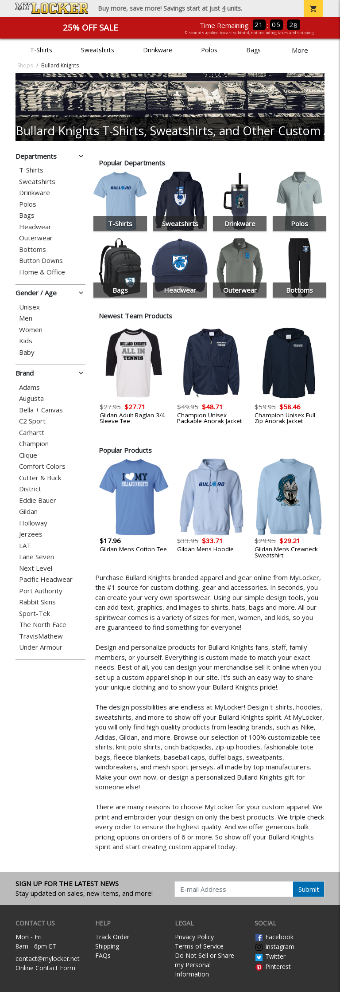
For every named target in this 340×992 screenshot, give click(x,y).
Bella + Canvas (41, 410)
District (30, 489)
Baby (27, 352)
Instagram (274, 946)
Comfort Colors (42, 466)
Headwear (35, 227)
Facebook (274, 937)
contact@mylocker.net (47, 958)
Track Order (112, 937)
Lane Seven (36, 557)
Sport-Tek (34, 613)
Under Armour (40, 647)
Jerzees (30, 534)
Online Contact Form (45, 968)
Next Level (35, 568)
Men (25, 318)
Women (30, 329)
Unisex (29, 307)
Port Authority (40, 591)
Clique (28, 455)
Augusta (31, 398)
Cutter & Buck (40, 478)
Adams (29, 387)
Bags (253, 50)
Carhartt (31, 432)
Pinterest (273, 966)
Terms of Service (199, 946)
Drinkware (157, 50)
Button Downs (41, 260)
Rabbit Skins (37, 602)
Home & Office (42, 272)
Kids (25, 341)
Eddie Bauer (37, 500)
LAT (25, 545)
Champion (34, 443)
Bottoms (32, 249)
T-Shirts (41, 50)
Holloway (33, 523)
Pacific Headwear (46, 579)
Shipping (107, 946)
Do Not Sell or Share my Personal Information (204, 964)
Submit (308, 889)
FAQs (103, 955)
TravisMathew (41, 636)
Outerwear (36, 238)
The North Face (42, 624)
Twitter (270, 956)
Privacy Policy (194, 937)
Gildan (28, 511)
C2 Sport (32, 421)
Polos (209, 50)
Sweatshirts (97, 50)
